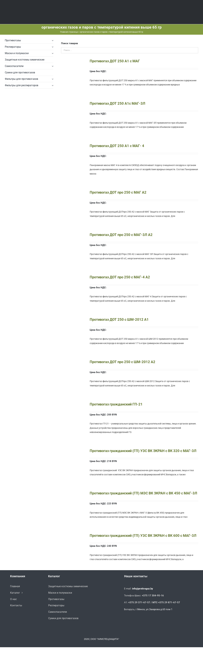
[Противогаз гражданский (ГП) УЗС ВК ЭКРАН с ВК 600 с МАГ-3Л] (72, 535)
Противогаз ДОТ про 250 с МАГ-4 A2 (120, 277)
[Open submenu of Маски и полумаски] (51, 53)
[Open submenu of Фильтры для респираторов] (51, 85)
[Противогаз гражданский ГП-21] (72, 404)
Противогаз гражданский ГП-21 (116, 404)
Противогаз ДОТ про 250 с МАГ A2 (118, 192)
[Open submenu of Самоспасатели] (51, 66)
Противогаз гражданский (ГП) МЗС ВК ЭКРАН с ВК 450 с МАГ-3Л (143, 493)
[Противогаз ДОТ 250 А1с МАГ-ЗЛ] (72, 103)
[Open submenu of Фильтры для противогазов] (51, 79)
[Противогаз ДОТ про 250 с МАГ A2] (72, 192)
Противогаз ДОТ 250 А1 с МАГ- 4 (117, 146)
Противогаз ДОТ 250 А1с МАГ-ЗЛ (117, 103)
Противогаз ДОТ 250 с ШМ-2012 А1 (119, 320)
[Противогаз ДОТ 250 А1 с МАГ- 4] (72, 145)
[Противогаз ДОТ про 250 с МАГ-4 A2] (72, 277)
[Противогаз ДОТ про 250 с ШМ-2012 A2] (72, 362)
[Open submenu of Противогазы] (51, 40)
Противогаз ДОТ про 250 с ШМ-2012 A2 (122, 362)
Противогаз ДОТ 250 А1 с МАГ (115, 61)
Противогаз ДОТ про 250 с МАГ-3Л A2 (121, 235)
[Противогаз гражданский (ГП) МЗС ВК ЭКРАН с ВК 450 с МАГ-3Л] (72, 493)
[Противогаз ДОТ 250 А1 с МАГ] (72, 61)
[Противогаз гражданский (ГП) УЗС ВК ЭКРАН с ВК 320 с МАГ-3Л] (72, 450)
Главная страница (69, 32)
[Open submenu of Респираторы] (51, 47)
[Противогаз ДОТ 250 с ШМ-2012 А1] (72, 319)
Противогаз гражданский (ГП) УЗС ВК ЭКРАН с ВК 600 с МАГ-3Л (143, 536)
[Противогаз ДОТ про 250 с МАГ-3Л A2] (72, 234)
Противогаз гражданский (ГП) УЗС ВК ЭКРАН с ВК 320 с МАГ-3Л (143, 451)
